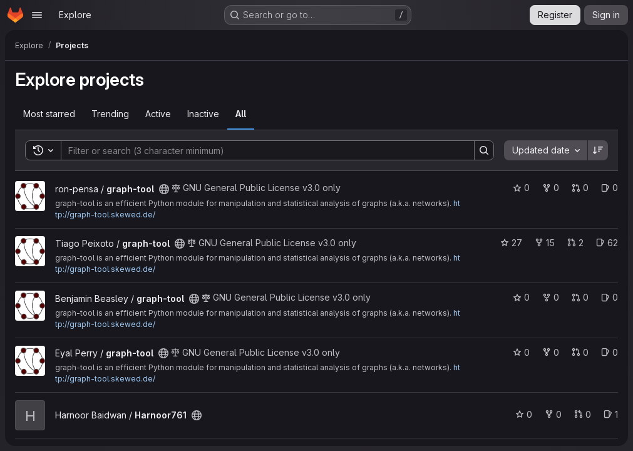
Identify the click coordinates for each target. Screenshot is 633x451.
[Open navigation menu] (37, 15)
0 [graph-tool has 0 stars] (521, 187)
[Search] (261, 150)
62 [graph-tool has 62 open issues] (607, 242)
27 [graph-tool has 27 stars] (511, 242)
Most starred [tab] (49, 113)
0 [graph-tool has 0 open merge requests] (580, 187)
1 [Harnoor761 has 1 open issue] (611, 414)
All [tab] (240, 113)
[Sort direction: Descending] (598, 150)
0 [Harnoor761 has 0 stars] (523, 414)
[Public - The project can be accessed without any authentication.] (164, 189)
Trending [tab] (110, 113)
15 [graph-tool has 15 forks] (545, 242)
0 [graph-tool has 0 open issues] (609, 187)
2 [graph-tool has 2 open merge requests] (575, 242)
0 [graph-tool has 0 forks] (550, 187)
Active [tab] (158, 113)
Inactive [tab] (203, 113)
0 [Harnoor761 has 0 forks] (553, 414)
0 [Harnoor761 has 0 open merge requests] (582, 414)
